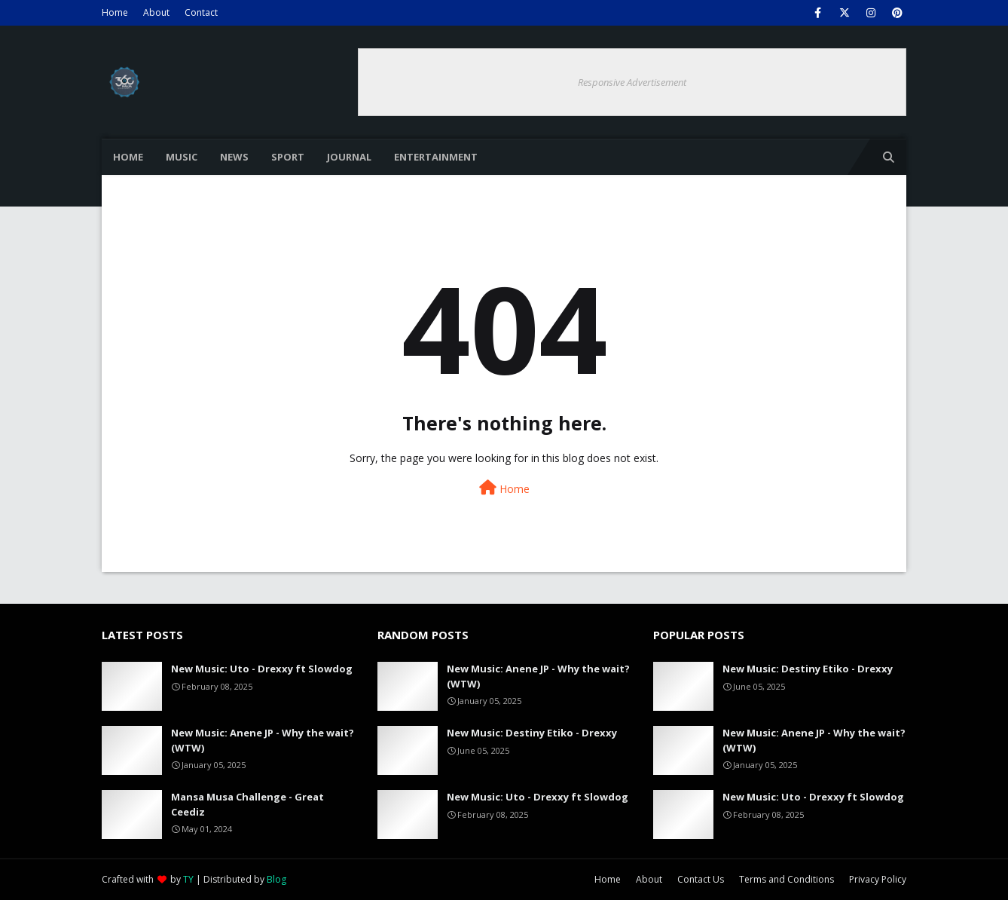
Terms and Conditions (786, 879)
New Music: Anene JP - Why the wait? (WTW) (262, 740)
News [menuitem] (234, 157)
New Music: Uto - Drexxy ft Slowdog (262, 668)
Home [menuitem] (128, 157)
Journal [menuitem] (349, 157)
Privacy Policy (877, 879)
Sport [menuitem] (287, 157)
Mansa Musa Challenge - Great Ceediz (247, 804)
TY (188, 879)
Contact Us (700, 879)
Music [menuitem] (181, 157)
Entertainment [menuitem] (436, 157)
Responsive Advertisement (632, 82)
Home (115, 12)
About (156, 12)
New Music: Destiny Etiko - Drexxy (532, 732)
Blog (276, 879)
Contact (201, 12)
